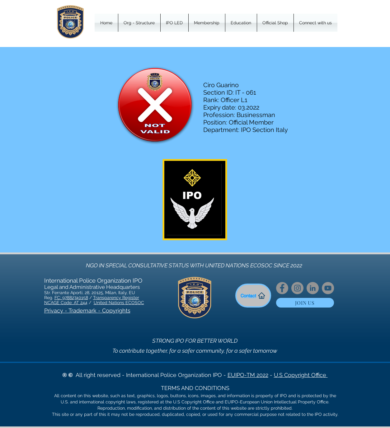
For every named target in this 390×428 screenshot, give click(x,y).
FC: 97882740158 (71, 297)
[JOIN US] (305, 303)
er (137, 297)
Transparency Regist (114, 297)
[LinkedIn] (313, 288)
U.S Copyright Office (301, 375)
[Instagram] (297, 288)
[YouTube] (328, 288)
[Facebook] (282, 288)
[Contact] (253, 296)
